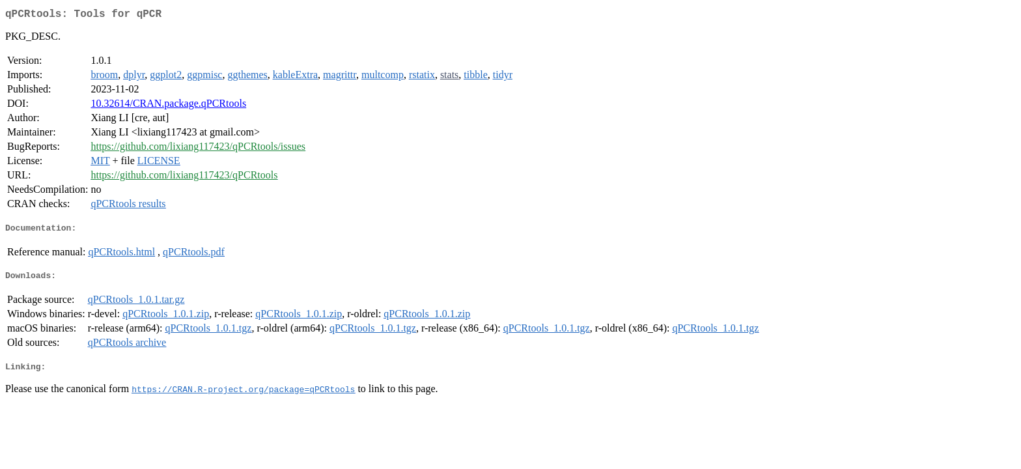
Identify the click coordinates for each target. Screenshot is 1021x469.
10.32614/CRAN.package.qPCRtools (168, 105)
